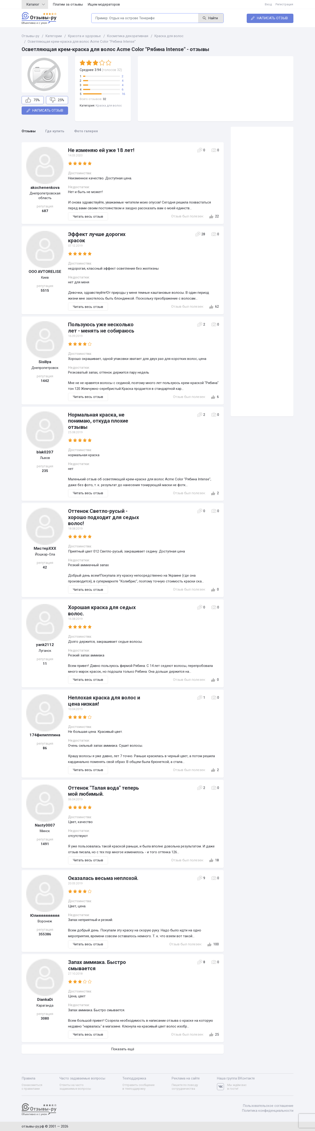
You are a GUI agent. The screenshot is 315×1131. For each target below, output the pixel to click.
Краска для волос (109, 105)
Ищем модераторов (104, 4)
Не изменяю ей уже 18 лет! (101, 150)
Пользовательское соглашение (268, 1105)
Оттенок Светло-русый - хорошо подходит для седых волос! (103, 517)
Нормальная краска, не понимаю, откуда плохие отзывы (98, 421)
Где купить (54, 131)
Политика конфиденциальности (267, 1110)
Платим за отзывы (68, 4)
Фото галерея (86, 131)
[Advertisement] (215, 88)
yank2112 (45, 644)
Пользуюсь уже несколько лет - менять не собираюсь (101, 327)
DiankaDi (45, 999)
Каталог (35, 4)
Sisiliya (45, 361)
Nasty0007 (45, 825)
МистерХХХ (45, 548)
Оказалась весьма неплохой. (103, 878)
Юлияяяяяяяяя (44, 915)
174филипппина (45, 735)
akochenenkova (44, 187)
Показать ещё (122, 1049)
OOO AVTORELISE (45, 271)
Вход (268, 4)
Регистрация (284, 4)
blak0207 (44, 452)
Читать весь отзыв (88, 216)
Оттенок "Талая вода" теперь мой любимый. (103, 791)
